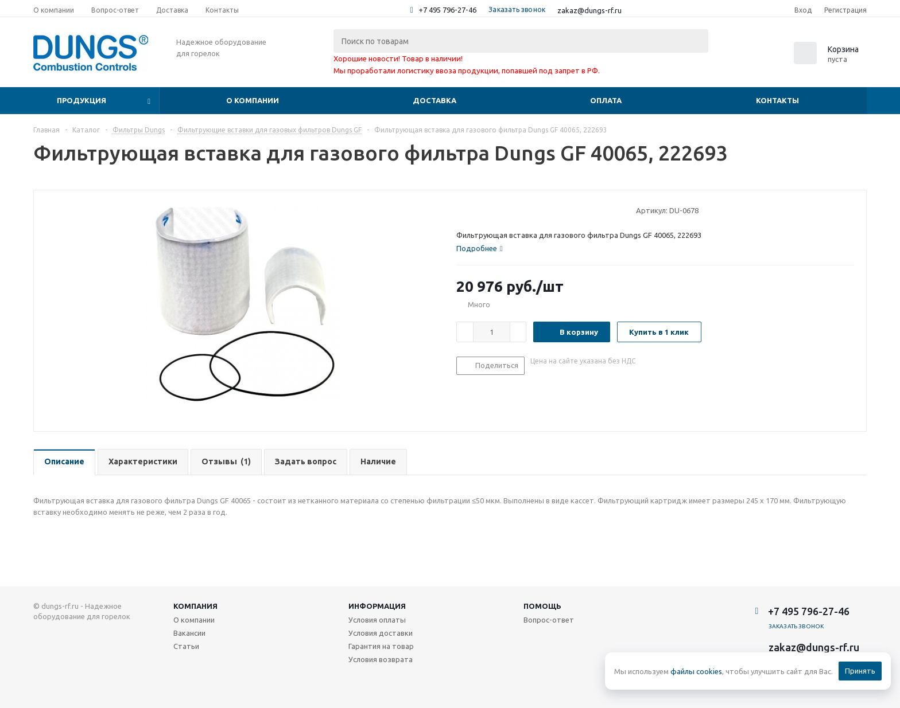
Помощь (542, 606)
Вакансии (189, 633)
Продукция (81, 100)
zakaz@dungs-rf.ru (589, 10)
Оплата (606, 100)
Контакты (777, 100)
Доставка (434, 100)
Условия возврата (380, 659)
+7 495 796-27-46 (447, 10)
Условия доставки (380, 633)
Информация (377, 606)
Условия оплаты (377, 620)
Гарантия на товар (381, 646)
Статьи (186, 646)
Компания (195, 606)
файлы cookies (696, 671)
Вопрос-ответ (548, 620)
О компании (252, 100)
